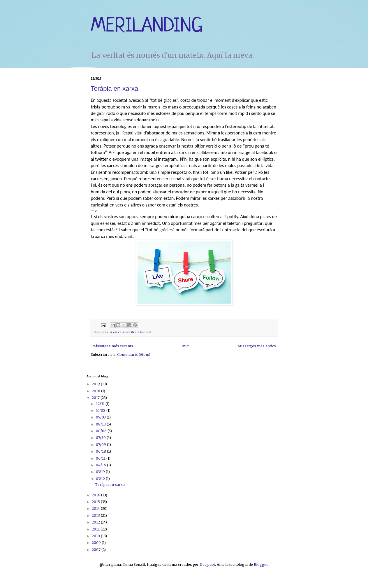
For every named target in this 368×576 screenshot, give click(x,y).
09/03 (101, 417)
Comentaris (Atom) (133, 354)
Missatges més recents (112, 346)
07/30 (101, 437)
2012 (96, 522)
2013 (96, 515)
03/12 (101, 479)
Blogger (261, 564)
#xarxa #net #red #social (130, 332)
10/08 (101, 410)
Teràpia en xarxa (114, 88)
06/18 (101, 451)
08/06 (102, 431)
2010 (96, 536)
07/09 (101, 444)
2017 (96, 397)
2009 (97, 542)
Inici (185, 346)
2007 (96, 549)
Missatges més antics (257, 346)
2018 (96, 391)
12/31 (100, 404)
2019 (96, 384)
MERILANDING (147, 26)
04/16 (101, 465)
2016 (96, 495)
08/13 (101, 424)
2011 (96, 529)
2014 (96, 508)
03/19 (101, 472)
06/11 (101, 458)
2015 (96, 502)
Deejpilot (207, 564)
